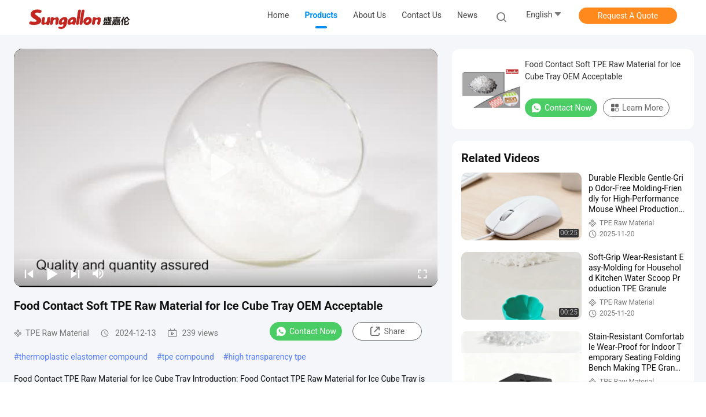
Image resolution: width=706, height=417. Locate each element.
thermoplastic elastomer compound (83, 356)
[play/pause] (52, 273)
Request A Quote (628, 15)
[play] (225, 167)
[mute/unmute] (98, 273)
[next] (75, 273)
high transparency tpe (267, 356)
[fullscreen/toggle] (422, 273)
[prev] (29, 273)
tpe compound (188, 356)
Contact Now (305, 331)
